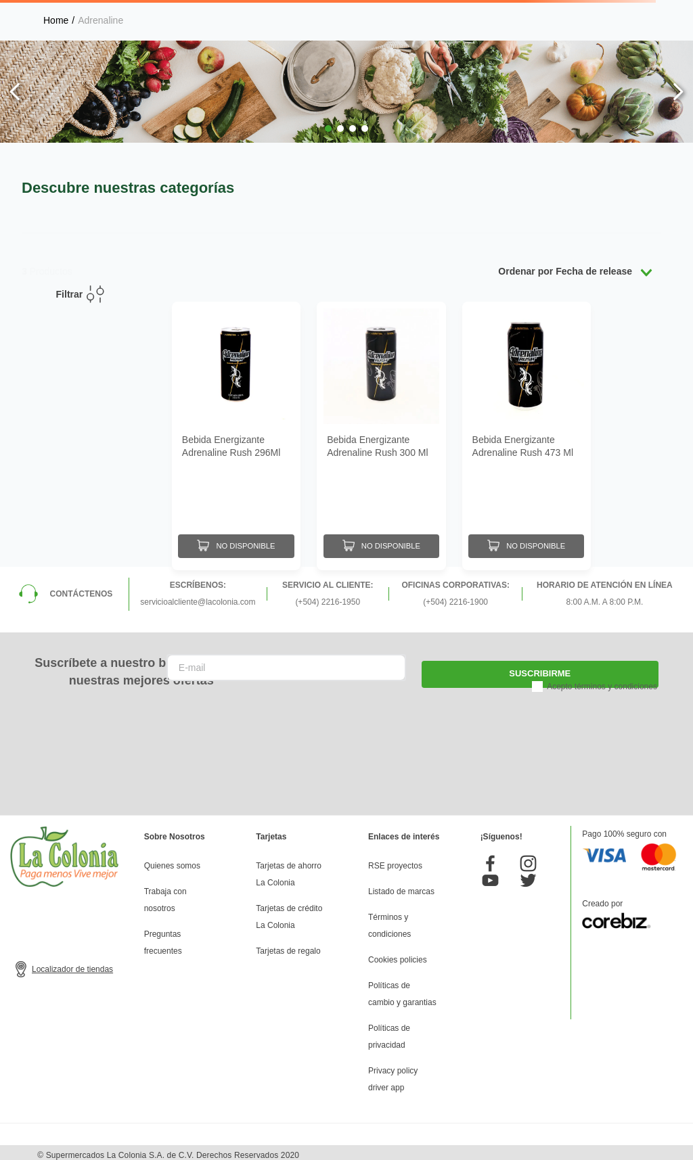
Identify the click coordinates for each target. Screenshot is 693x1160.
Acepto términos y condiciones (602, 681)
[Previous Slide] (15, 92)
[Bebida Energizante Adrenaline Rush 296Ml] (236, 433)
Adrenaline (100, 20)
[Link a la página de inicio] (55, 20)
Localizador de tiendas (72, 964)
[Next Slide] (677, 92)
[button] (328, 128)
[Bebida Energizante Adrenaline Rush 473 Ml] (526, 433)
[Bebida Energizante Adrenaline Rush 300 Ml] (381, 433)
